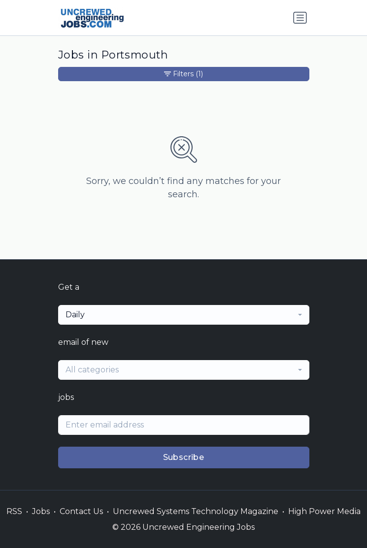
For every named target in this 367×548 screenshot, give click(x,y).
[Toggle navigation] (300, 17)
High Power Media (324, 511)
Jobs (41, 511)
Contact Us (81, 511)
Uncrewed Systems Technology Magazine (195, 511)
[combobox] (183, 315)
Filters (183, 74)
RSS (14, 511)
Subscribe (183, 457)
